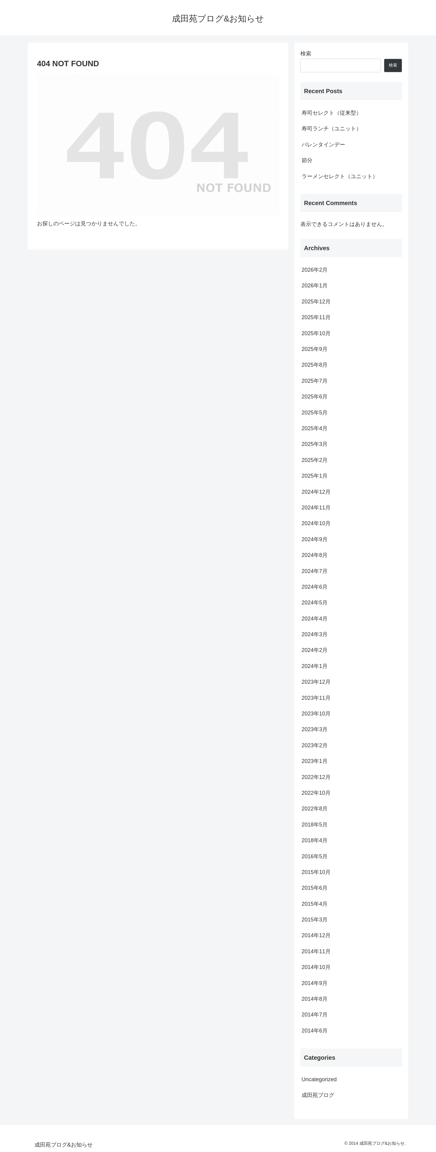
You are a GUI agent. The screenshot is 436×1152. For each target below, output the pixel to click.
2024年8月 (315, 555)
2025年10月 (316, 333)
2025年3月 (315, 444)
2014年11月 (316, 951)
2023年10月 (316, 714)
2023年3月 (315, 729)
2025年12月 (316, 302)
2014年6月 (315, 1031)
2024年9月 (315, 539)
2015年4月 (315, 904)
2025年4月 (315, 428)
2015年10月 (316, 872)
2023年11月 (316, 698)
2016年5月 (315, 856)
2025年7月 (315, 381)
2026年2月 (315, 270)
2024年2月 (315, 650)
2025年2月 (315, 460)
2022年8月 (315, 809)
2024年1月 (315, 666)
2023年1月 (315, 761)
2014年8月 (315, 999)
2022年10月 (316, 793)
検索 (305, 54)
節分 (307, 160)
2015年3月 (315, 920)
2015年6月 (315, 888)
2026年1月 (315, 286)
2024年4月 (315, 619)
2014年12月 (316, 935)
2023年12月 (316, 682)
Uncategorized (319, 1079)
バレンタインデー (323, 145)
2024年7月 (315, 571)
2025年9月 (315, 349)
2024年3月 (315, 634)
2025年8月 (315, 365)
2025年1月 (315, 476)
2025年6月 (315, 397)
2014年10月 (316, 967)
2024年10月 (316, 523)
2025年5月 (315, 413)
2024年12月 (316, 492)
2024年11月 (316, 508)
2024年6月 (315, 587)
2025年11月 (316, 317)
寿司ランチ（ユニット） (332, 129)
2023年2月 (315, 745)
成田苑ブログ (318, 1095)
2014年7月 (315, 1015)
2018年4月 (315, 840)
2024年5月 (315, 603)
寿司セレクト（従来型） (332, 113)
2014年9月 (315, 983)
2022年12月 (316, 777)
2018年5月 (315, 825)
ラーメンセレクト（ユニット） (340, 176)
